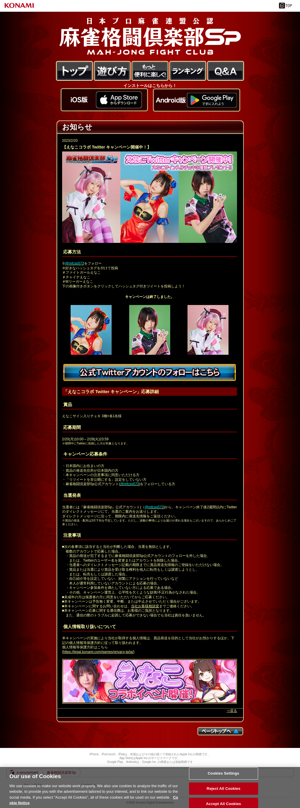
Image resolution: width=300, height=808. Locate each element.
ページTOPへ (220, 731)
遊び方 (112, 71)
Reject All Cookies (223, 795)
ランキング (188, 71)
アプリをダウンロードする (104, 103)
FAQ (226, 71)
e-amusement (27, 773)
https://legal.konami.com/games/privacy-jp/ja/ (98, 652)
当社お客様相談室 (145, 606)
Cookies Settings (223, 780)
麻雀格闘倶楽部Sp (150, 36)
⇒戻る (231, 711)
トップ (74, 71)
